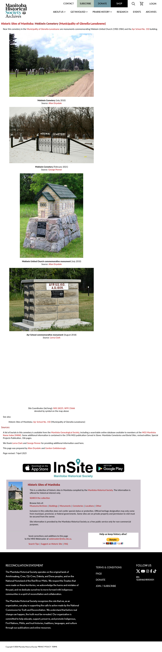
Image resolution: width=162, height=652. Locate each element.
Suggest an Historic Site (51, 544)
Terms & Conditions (109, 567)
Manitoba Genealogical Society (65, 432)
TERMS (54, 647)
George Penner (55, 169)
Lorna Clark (55, 337)
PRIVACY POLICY (44, 647)
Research (122, 12)
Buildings (53, 506)
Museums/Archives (38, 506)
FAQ (66, 544)
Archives (151, 12)
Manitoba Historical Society (100, 490)
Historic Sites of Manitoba (17, 23)
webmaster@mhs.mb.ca (60, 538)
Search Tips (34, 544)
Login (152, 3)
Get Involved (78, 12)
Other (98, 506)
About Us (58, 12)
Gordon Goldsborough (55, 448)
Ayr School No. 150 (140, 29)
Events (137, 12)
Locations (89, 506)
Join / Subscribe (106, 586)
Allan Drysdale (55, 103)
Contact (68, 3)
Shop (119, 3)
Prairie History (101, 12)
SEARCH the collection (40, 498)
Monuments (65, 506)
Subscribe (85, 3)
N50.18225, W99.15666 (64, 408)
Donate (102, 3)
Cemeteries (78, 506)
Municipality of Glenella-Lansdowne (82, 23)
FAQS (99, 573)
